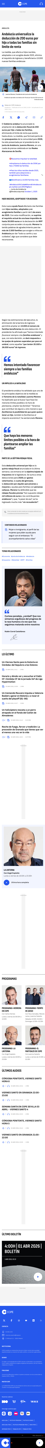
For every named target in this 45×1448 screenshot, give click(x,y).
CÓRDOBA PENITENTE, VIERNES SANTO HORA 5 (22, 1122)
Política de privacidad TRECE (20, 1425)
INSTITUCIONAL (6, 1346)
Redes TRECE (33, 1425)
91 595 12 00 (9, 1332)
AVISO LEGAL (5, 1420)
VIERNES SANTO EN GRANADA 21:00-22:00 (21, 1136)
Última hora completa (16, 882)
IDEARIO (4, 1358)
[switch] (22, 1435)
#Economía (6, 556)
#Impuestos (6, 560)
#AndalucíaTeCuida (17, 184)
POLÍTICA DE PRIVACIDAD (15, 1420)
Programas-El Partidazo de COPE (33, 1050)
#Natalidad (15, 560)
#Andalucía (30, 556)
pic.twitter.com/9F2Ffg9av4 (20, 187)
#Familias (29, 560)
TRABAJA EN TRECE (27, 1429)
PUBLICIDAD (5, 1371)
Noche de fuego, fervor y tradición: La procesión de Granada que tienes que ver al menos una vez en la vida (22, 729)
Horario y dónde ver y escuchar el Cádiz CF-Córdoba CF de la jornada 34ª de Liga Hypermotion (22, 679)
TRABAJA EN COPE (17, 1429)
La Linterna (9, 870)
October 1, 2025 (30, 192)
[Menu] (3, 3)
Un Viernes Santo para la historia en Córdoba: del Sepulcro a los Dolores (20, 663)
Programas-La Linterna (8, 1050)
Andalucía (5, 28)
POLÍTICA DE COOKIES (28, 1420)
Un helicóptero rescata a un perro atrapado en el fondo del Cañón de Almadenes (19, 713)
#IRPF (22, 560)
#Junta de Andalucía (18, 556)
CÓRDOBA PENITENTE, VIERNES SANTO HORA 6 (22, 1080)
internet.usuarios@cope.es (13, 1335)
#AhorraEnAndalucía (33, 184)
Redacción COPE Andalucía (13, 105)
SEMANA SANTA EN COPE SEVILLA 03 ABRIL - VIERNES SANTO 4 (20, 1108)
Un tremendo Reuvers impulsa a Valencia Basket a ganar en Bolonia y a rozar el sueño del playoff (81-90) (22, 696)
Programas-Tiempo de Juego (34, 1009)
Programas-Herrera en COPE (11, 1009)
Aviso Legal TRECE (6, 1425)
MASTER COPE (6, 1382)
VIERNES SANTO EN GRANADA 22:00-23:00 (21, 1094)
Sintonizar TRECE (6, 1429)
